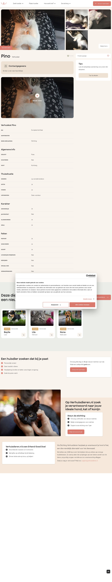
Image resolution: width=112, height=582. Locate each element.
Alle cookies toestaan (82, 304)
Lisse (5, 334)
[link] (33, 3)
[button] (41, 3)
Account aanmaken (102, 3)
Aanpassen (56, 304)
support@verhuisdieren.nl (90, 461)
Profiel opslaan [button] (93, 56)
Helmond (34, 334)
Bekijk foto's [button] (104, 46)
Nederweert (63, 334)
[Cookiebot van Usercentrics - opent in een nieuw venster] (87, 276)
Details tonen (87, 299)
